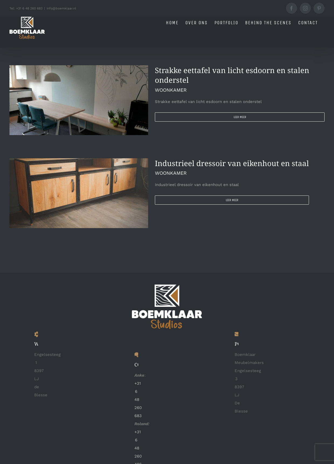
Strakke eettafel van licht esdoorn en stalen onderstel (232, 75)
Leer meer (240, 117)
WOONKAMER (171, 90)
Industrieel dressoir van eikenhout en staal (232, 163)
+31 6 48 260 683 (138, 399)
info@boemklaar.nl (61, 8)
